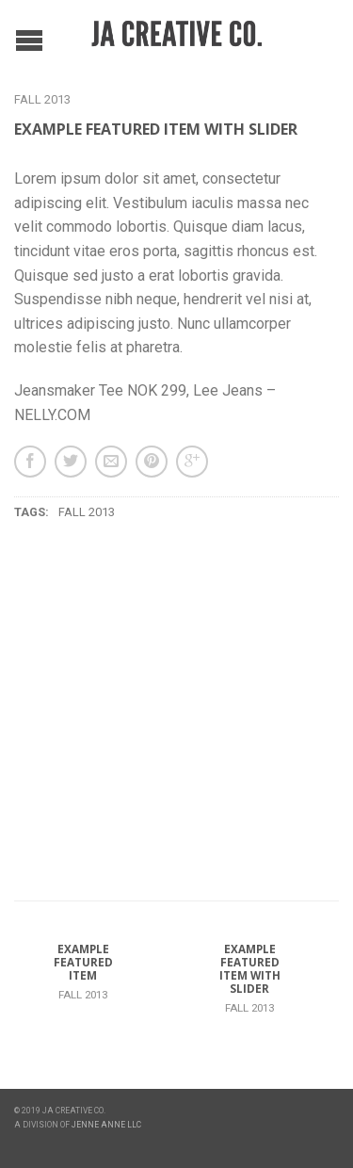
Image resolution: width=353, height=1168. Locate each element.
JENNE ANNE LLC (106, 1124)
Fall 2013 (42, 99)
